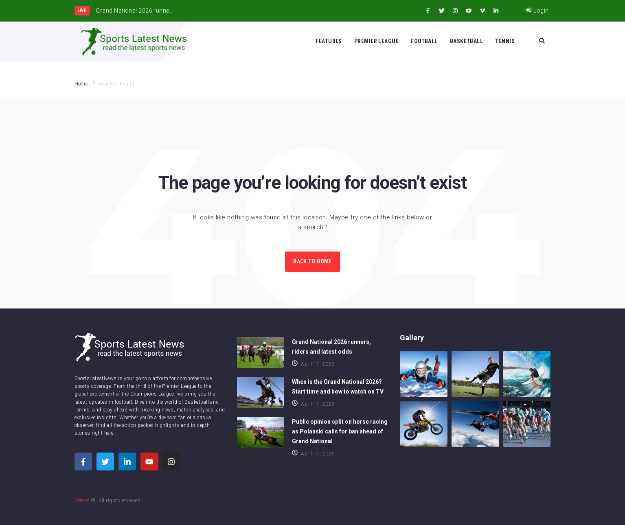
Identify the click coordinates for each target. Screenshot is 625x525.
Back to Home (312, 261)
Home (81, 84)
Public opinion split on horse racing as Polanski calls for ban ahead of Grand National (340, 431)
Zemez (82, 500)
